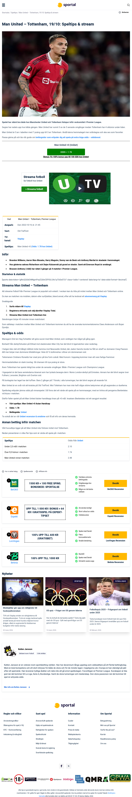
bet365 (14, 489)
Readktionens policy (108, 739)
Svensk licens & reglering (45, 748)
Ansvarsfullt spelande (44, 721)
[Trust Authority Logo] (30, 779)
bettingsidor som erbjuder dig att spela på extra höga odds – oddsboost (68, 137)
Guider (70, 721)
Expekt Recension (116, 516)
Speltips (14, 12)
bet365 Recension (115, 489)
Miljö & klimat (41, 743)
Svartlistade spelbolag (44, 752)
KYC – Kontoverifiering (12, 730)
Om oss (103, 743)
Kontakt (71, 725)
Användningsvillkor (11, 721)
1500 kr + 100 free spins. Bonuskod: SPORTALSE (45, 485)
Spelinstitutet (41, 734)
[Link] (22, 591)
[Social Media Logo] (61, 766)
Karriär (103, 734)
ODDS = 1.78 (66, 152)
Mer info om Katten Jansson (17, 687)
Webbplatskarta (74, 734)
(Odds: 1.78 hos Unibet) (41, 246)
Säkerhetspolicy (74, 739)
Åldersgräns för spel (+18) (14, 725)
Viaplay (21, 238)
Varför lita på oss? (107, 730)
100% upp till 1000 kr (45, 558)
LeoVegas (14, 541)
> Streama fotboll (34, 189)
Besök (115, 483)
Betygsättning (105, 721)
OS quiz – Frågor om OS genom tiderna (64, 610)
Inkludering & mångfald (13, 734)
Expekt (14, 516)
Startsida (5, 12)
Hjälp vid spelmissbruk (44, 725)
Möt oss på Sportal (107, 725)
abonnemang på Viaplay (96, 296)
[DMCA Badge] (7, 779)
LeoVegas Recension (115, 540)
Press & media (73, 730)
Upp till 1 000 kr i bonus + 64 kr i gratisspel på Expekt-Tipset (45, 512)
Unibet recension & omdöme (32, 416)
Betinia (14, 562)
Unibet (24, 412)
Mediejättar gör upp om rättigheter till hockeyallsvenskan (20, 609)
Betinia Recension (116, 562)
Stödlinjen (39, 739)
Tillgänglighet (73, 743)
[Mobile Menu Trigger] (4, 5)
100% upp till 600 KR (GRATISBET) (45, 536)
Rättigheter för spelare (44, 730)
